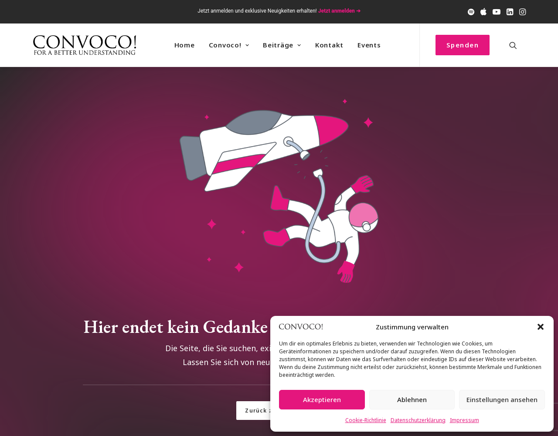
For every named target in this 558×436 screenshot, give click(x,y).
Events (369, 44)
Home (184, 44)
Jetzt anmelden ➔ (339, 11)
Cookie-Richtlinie (365, 420)
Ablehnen (412, 399)
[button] (540, 326)
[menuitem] (471, 11)
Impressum (464, 420)
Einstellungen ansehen (502, 399)
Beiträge (282, 44)
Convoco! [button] (229, 44)
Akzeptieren (322, 399)
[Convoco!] (84, 45)
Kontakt (329, 44)
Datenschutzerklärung (418, 420)
